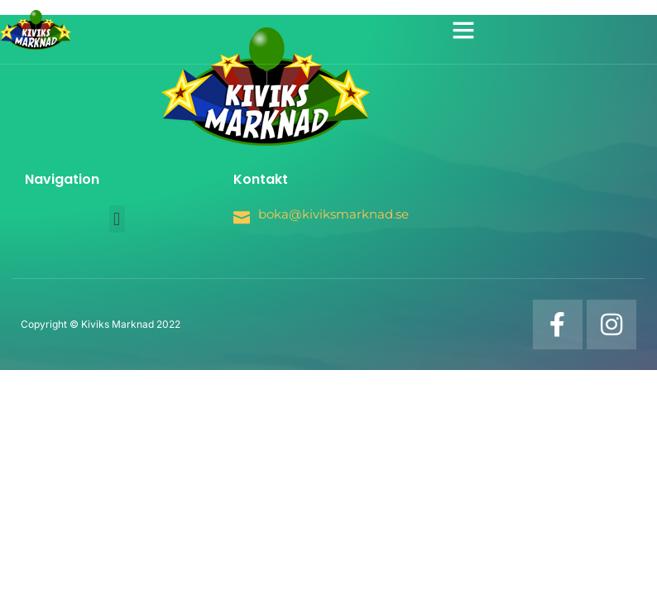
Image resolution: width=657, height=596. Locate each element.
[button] (463, 29)
